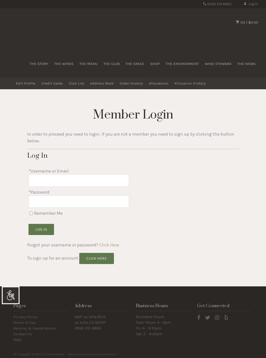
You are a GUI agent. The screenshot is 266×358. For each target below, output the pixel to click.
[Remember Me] (31, 211)
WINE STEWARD (218, 63)
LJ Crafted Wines (25, 29)
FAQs (17, 338)
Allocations (158, 83)
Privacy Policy (25, 315)
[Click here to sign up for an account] (96, 257)
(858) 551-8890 (217, 4)
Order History (131, 83)
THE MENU (89, 63)
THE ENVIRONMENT (182, 63)
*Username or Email (48, 171)
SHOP (155, 63)
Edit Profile (25, 83)
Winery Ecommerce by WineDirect (92, 353)
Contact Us (22, 332)
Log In (250, 4)
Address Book (102, 83)
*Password (39, 191)
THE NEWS (247, 63)
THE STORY (39, 63)
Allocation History (190, 83)
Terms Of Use (24, 321)
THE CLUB (112, 63)
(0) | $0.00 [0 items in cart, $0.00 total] (247, 22)
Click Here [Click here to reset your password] (109, 243)
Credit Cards (52, 83)
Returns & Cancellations (34, 327)
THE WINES (64, 63)
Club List (76, 83)
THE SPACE (135, 63)
